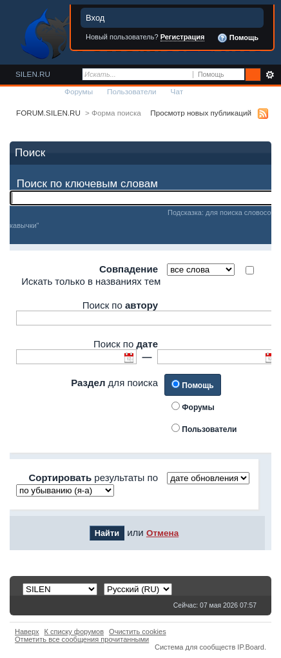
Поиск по (120, 305)
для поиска (114, 382)
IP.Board (250, 647)
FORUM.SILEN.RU (48, 112)
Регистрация (182, 37)
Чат (177, 91)
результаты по (93, 477)
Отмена (162, 533)
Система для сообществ (195, 647)
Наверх (27, 631)
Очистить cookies (137, 631)
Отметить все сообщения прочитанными (82, 639)
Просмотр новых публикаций (200, 112)
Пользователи (132, 91)
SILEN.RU (32, 74)
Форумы (78, 91)
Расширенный (270, 74)
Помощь (237, 38)
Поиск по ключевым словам (87, 184)
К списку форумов (74, 631)
